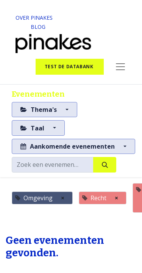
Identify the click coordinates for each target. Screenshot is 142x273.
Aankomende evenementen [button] (68, 146)
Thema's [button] (39, 109)
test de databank (70, 66)
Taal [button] (33, 128)
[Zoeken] (104, 164)
